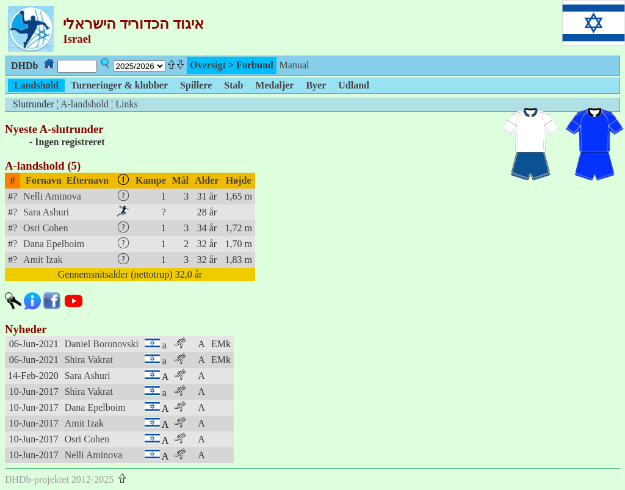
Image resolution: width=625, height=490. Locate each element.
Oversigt (208, 65)
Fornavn (44, 180)
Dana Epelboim (53, 244)
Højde (238, 180)
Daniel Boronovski (102, 344)
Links (126, 104)
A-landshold (84, 104)
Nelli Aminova (52, 196)
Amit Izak (42, 259)
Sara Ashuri (46, 212)
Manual (294, 65)
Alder (207, 180)
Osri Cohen (45, 228)
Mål (180, 180)
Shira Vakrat (89, 360)
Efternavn (88, 180)
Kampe (150, 180)
